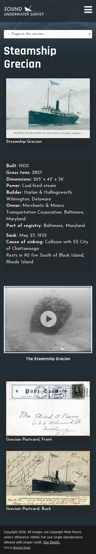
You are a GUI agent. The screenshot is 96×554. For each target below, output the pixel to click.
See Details (51, 542)
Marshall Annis (21, 548)
